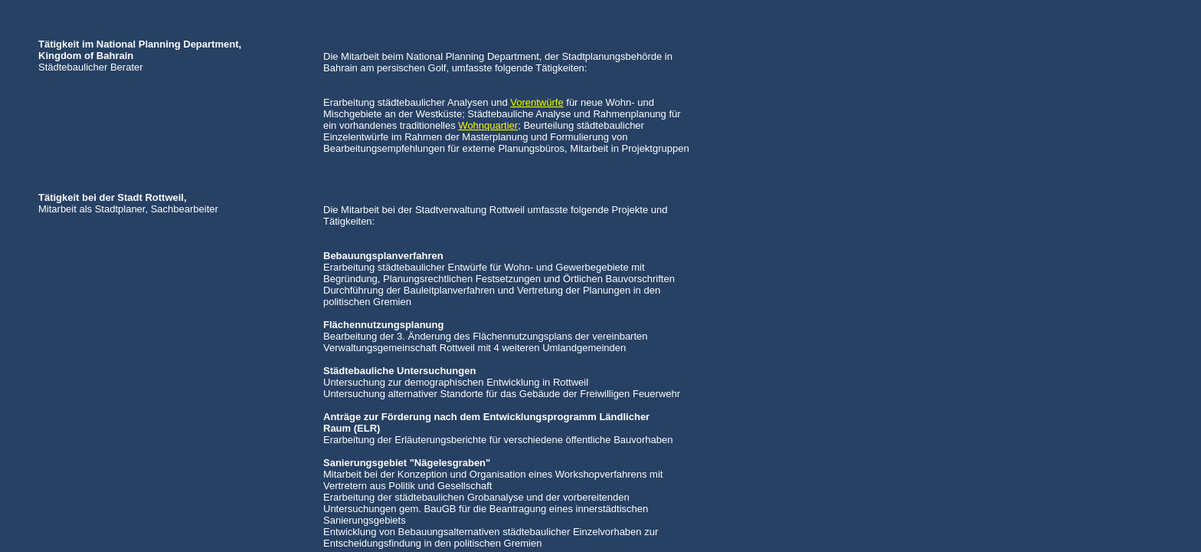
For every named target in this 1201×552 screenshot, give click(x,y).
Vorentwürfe (536, 102)
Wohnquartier (488, 125)
